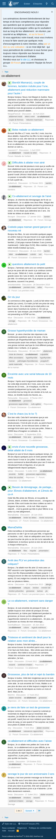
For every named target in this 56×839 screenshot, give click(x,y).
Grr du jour (14, 297)
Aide (4, 831)
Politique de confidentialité (40, 828)
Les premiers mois (26, 290)
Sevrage (48, 220)
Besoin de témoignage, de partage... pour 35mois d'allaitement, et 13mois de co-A (30, 491)
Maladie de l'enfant (22, 156)
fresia (10, 794)
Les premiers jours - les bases (42, 594)
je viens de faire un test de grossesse (29, 707)
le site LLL (26, 59)
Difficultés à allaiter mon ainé (26, 162)
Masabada (12, 351)
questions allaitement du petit (26, 264)
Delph (10, 661)
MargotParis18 (14, 114)
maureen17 (13, 150)
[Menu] (4, 4)
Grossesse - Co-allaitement (30, 257)
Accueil (11, 831)
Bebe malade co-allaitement (26, 129)
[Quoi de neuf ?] (46, 3)
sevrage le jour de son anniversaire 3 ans (31, 774)
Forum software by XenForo (22, 836)
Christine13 (13, 251)
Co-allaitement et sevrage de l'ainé (29, 196)
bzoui (10, 434)
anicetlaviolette (14, 284)
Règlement (22, 828)
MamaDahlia (13, 515)
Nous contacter (8, 828)
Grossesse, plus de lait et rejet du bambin (31, 674)
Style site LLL (9, 824)
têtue (10, 317)
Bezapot (11, 216)
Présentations (25, 123)
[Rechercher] (52, 3)
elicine (10, 584)
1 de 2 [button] (19, 811)
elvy (9, 728)
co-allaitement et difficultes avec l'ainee (30, 741)
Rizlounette (12, 398)
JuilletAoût (12, 183)
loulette (11, 761)
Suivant (30, 811)
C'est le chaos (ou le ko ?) (22, 413)
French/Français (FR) (28, 824)
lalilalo (10, 471)
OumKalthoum (14, 625)
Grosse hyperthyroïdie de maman (26, 330)
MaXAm (11, 695)
